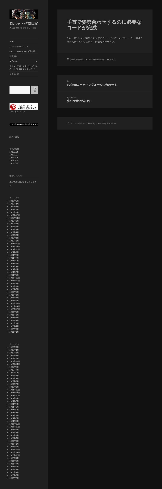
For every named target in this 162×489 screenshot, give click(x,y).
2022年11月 (14, 306)
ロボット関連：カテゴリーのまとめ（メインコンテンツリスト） (23, 67)
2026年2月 (14, 209)
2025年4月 (14, 232)
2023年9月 (14, 283)
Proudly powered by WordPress (102, 123)
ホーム (12, 41)
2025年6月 (14, 226)
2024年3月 (14, 269)
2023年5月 (14, 292)
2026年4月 (14, 203)
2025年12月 (14, 215)
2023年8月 (14, 286)
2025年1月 (14, 240)
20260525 (13, 160)
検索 (35, 89)
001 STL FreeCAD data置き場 (22, 51)
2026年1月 (14, 212)
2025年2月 (14, 238)
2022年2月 (14, 332)
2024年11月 (14, 246)
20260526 (13, 157)
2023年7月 (14, 289)
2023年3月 (14, 295)
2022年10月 (14, 309)
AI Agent (13, 61)
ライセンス (14, 73)
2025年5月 (14, 229)
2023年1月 (14, 300)
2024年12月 (14, 243)
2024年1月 (14, 275)
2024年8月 (14, 255)
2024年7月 (14, 258)
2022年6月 (14, 320)
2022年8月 (14, 314)
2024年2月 (14, 272)
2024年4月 (14, 266)
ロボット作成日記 (23, 23)
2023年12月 (14, 277)
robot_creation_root (96, 59)
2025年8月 (14, 221)
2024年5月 (14, 263)
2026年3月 (14, 206)
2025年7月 (14, 223)
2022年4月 (14, 326)
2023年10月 (14, 280)
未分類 (112, 59)
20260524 (13, 163)
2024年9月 (14, 252)
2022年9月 (14, 312)
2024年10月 (14, 249)
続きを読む (14, 136)
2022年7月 (14, 317)
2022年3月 (14, 329)
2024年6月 (14, 260)
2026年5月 (14, 201)
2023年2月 (14, 297)
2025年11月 (14, 218)
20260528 (13, 152)
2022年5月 (14, 323)
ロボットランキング (17, 111)
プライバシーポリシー (18, 46)
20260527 (13, 154)
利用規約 (13, 56)
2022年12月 (14, 303)
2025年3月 (14, 235)
